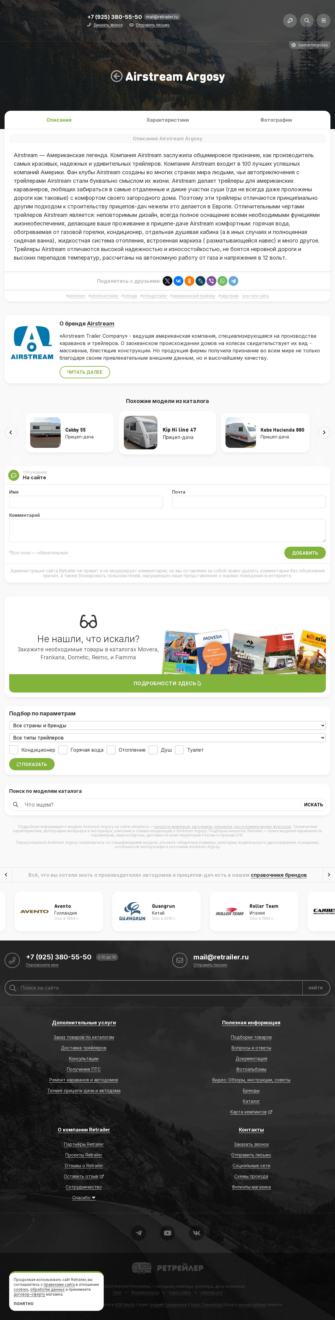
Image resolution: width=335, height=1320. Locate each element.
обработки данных (47, 1289)
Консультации (84, 1058)
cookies (21, 1289)
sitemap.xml (212, 1292)
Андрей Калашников (168, 1304)
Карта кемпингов (248, 1111)
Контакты (251, 1130)
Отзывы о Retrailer (84, 1165)
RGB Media (125, 1304)
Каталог (251, 1101)
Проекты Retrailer (83, 1154)
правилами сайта (59, 1284)
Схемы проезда (251, 1176)
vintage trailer (155, 296)
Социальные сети (251, 1165)
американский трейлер (194, 296)
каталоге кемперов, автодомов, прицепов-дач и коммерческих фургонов (222, 826)
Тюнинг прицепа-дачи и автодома (84, 1090)
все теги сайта (256, 296)
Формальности (145, 1292)
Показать (32, 764)
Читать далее (85, 372)
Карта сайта (180, 1292)
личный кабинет (252, 1304)
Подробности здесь (168, 683)
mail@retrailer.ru (162, 16)
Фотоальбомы (251, 1069)
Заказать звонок (108, 25)
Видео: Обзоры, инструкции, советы (251, 1079)
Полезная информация (251, 1023)
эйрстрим (230, 296)
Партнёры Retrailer (84, 1144)
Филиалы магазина (251, 1186)
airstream (77, 296)
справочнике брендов (279, 875)
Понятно (24, 1303)
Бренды (251, 1090)
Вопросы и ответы (251, 1047)
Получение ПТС (84, 1069)
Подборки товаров (251, 1037)
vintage (130, 296)
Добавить (305, 553)
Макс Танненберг (207, 1304)
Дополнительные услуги (84, 1023)
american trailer (104, 296)
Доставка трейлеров (83, 1047)
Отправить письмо (153, 25)
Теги (117, 1292)
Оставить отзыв (81, 1176)
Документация (251, 1058)
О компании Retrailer (84, 1130)
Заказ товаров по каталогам (84, 1037)
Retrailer (139, 1262)
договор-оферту (29, 1294)
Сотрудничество (84, 1186)
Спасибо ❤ (83, 1197)
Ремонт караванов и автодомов (83, 1079)
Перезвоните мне (42, 965)
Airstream (100, 323)
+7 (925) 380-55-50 (114, 17)
